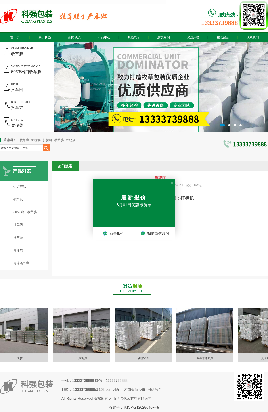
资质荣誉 (193, 37)
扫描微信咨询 (155, 233)
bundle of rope (15, 105)
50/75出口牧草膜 (25, 212)
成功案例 (163, 37)
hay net (11, 87)
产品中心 (104, 37)
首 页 (15, 37)
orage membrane (16, 51)
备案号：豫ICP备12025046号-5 (134, 407)
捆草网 (18, 225)
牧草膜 (24, 140)
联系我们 (252, 37)
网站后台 (154, 389)
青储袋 (18, 250)
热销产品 (19, 186)
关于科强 (44, 37)
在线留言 (223, 37)
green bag (12, 123)
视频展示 (134, 37)
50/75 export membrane (20, 69)
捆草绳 (18, 237)
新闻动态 (74, 37)
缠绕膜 (36, 140)
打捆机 (47, 140)
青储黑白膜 (21, 263)
